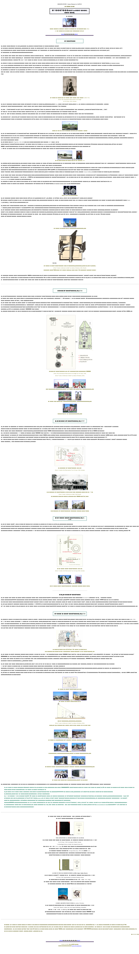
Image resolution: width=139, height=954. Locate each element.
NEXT (76, 34)
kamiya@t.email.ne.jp (76, 945)
